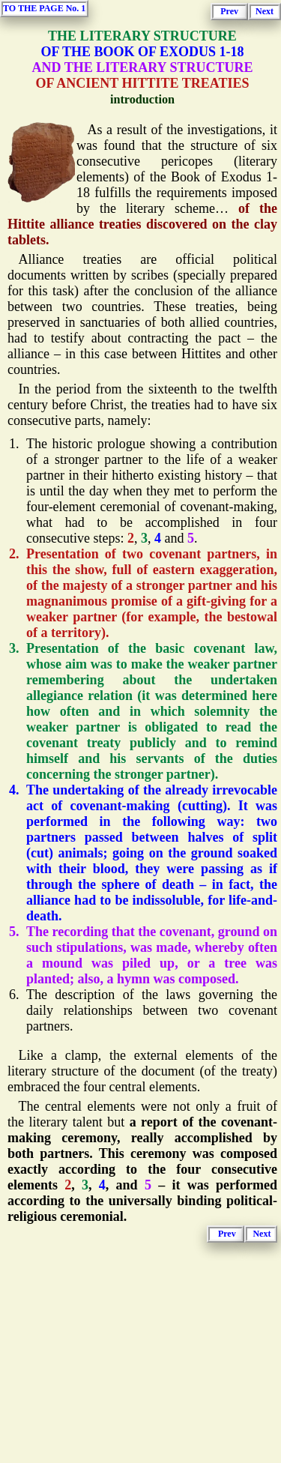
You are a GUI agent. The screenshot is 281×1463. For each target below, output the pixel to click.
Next (264, 11)
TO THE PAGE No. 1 (44, 8)
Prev (229, 11)
